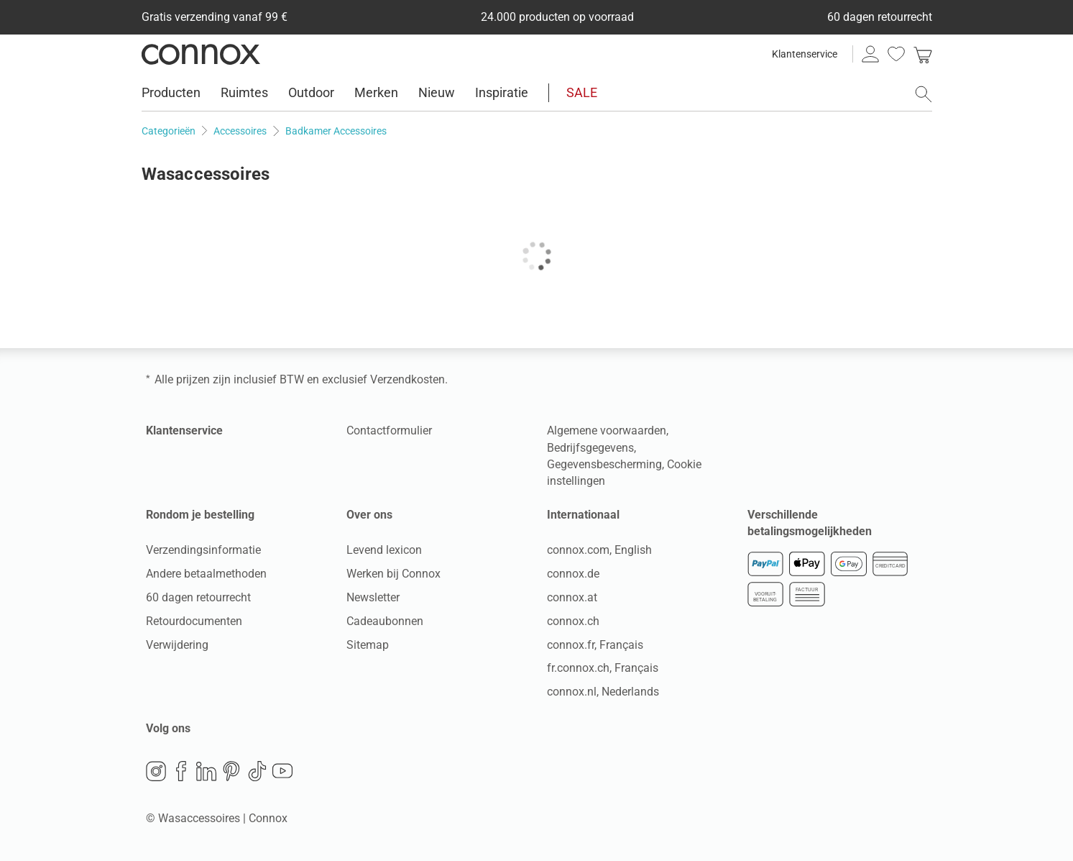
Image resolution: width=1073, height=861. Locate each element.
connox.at (572, 597)
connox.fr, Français (595, 645)
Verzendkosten (407, 379)
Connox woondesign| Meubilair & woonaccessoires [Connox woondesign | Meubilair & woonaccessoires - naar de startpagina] (201, 54)
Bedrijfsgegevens (590, 448)
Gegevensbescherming (604, 464)
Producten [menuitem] (171, 92)
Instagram (156, 771)
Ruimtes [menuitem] (244, 92)
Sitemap (367, 645)
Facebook (181, 771)
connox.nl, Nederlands (603, 691)
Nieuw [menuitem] (436, 92)
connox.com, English (599, 550)
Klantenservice (804, 54)
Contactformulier (389, 430)
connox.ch (573, 621)
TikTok (257, 771)
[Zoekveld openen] (923, 94)
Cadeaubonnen (384, 621)
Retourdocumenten (194, 621)
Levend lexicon (384, 550)
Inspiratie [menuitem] (501, 92)
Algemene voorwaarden (606, 430)
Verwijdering (177, 645)
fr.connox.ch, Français (602, 668)
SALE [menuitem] (581, 92)
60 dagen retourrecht (198, 597)
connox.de (573, 573)
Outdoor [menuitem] (311, 92)
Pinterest (231, 771)
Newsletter (373, 597)
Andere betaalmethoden (206, 573)
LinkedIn (206, 771)
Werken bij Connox (393, 573)
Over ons (369, 514)
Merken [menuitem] (376, 92)
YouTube (282, 771)
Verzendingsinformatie (203, 550)
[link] (922, 54)
